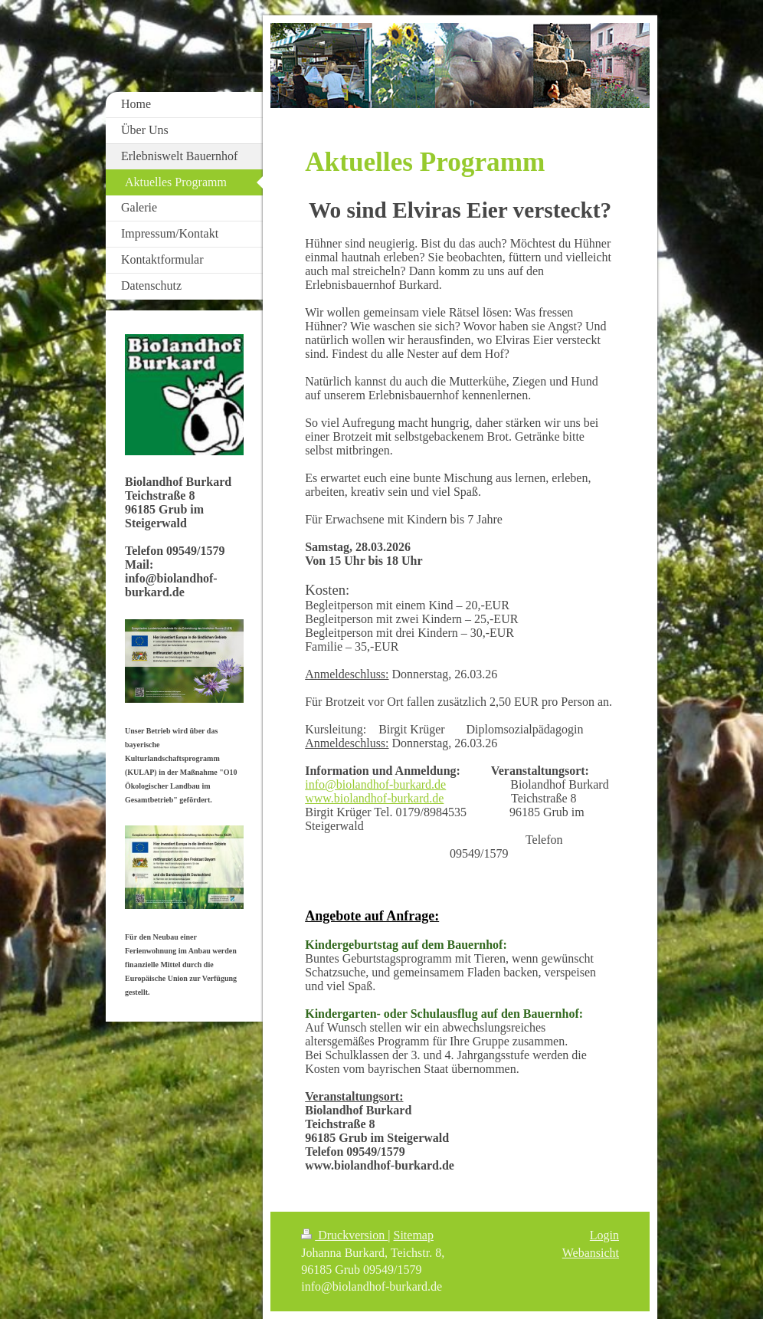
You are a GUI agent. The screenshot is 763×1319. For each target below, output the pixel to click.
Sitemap (414, 1235)
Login (604, 1235)
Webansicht (590, 1252)
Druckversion (344, 1235)
